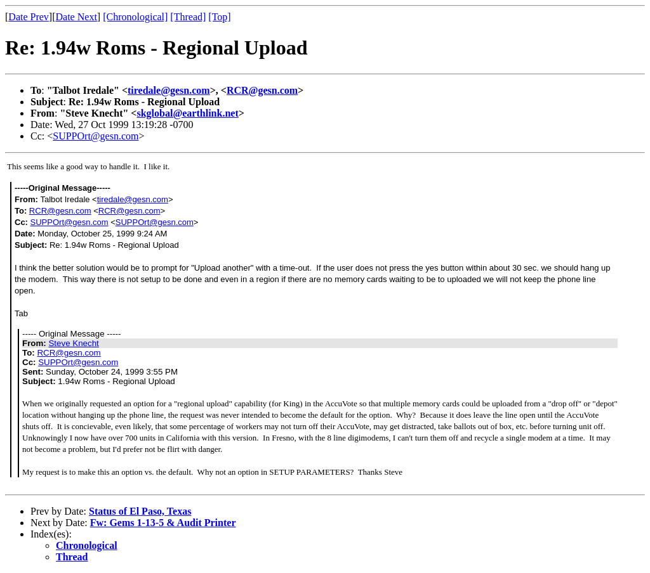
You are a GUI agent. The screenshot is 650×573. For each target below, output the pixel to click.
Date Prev (28, 16)
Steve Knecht (73, 343)
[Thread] (188, 16)
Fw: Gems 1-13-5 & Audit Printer (163, 522)
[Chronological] (135, 16)
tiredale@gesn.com (169, 90)
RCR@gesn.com (262, 90)
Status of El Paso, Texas (140, 511)
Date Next (76, 16)
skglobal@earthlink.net (187, 113)
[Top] (219, 16)
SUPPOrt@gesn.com (95, 136)
